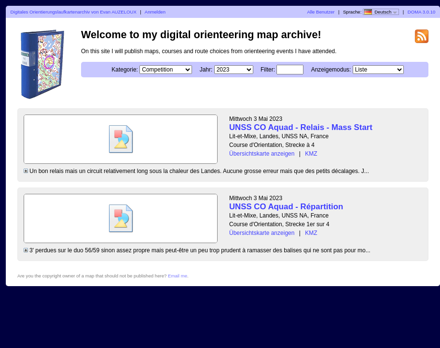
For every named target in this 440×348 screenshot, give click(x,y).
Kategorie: (124, 69)
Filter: (268, 69)
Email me (177, 275)
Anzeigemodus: (331, 69)
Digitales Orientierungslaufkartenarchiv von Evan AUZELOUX (74, 11)
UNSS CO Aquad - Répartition (286, 206)
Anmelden (155, 11)
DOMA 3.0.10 (422, 11)
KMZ (311, 153)
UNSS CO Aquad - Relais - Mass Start (300, 127)
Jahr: (206, 69)
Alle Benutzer (320, 11)
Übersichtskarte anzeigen (261, 153)
